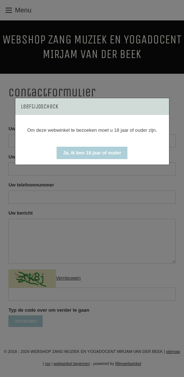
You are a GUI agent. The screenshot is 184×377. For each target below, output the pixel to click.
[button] (92, 153)
